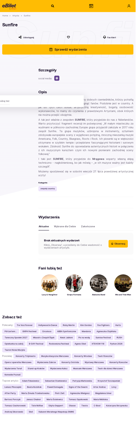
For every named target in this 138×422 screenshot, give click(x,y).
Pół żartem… (11, 331)
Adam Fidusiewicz (30, 381)
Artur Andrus (99, 387)
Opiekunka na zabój (14, 344)
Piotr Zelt (59, 393)
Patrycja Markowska (82, 381)
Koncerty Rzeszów (118, 362)
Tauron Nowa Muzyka (15, 350)
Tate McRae (37, 405)
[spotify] (56, 78)
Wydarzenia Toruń (13, 368)
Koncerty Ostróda (70, 362)
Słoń (31, 412)
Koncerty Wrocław (83, 356)
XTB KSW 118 (98, 344)
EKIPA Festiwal (29, 331)
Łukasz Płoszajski (13, 387)
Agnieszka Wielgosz (80, 393)
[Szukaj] (52, 6)
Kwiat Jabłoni (66, 337)
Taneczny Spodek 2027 (16, 337)
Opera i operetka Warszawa (18, 362)
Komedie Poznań (13, 374)
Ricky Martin (69, 325)
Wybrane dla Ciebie (65, 226)
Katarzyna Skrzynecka (116, 405)
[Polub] (68, 37)
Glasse (72, 405)
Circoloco (46, 331)
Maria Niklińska (101, 399)
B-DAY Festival (36, 344)
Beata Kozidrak (34, 387)
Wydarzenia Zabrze (46, 362)
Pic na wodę (84, 337)
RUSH (119, 337)
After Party (10, 393)
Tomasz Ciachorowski (15, 405)
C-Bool (97, 405)
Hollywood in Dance (47, 325)
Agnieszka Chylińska (106, 331)
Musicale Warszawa (82, 368)
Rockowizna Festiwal (59, 344)
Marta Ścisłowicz (55, 399)
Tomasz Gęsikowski (78, 399)
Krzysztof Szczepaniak (109, 381)
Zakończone (88, 226)
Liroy (114, 387)
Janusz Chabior (33, 399)
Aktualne (44, 226)
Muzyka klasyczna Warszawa (55, 356)
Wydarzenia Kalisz (58, 368)
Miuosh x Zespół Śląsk (43, 337)
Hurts (118, 325)
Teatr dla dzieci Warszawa (110, 368)
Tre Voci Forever (25, 325)
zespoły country (47, 188)
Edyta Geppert (56, 405)
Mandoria (86, 331)
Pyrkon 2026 (116, 344)
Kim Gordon (86, 325)
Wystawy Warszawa (94, 362)
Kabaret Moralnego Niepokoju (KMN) (56, 412)
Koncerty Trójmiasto (25, 356)
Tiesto (84, 405)
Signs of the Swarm (78, 387)
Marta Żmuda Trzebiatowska (35, 393)
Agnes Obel (80, 344)
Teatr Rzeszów (105, 356)
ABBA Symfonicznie (66, 331)
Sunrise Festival (103, 337)
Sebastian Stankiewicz (56, 381)
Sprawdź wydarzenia (68, 49)
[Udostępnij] (26, 37)
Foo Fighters (103, 325)
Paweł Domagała (55, 387)
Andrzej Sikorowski (14, 412)
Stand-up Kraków (36, 368)
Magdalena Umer (103, 393)
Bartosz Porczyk (13, 399)
